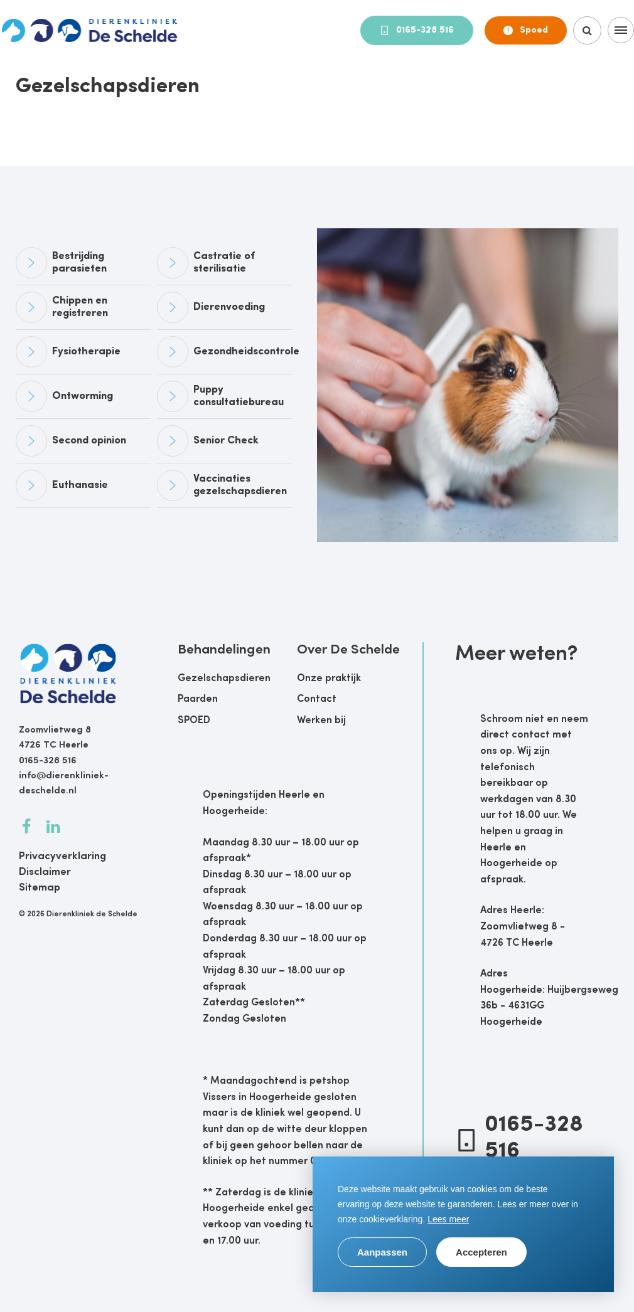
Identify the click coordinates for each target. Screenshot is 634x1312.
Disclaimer (45, 872)
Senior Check (226, 440)
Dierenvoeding (229, 307)
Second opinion (89, 440)
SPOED (194, 721)
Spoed (525, 30)
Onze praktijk (329, 679)
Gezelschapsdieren (224, 679)
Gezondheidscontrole (246, 351)
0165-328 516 (417, 30)
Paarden (198, 699)
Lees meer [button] (448, 1219)
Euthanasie (80, 485)
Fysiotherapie (86, 351)
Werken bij (321, 721)
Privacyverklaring (62, 856)
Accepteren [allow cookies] (481, 1252)
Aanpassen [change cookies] (382, 1252)
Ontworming (82, 396)
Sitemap (39, 887)
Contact (316, 699)
